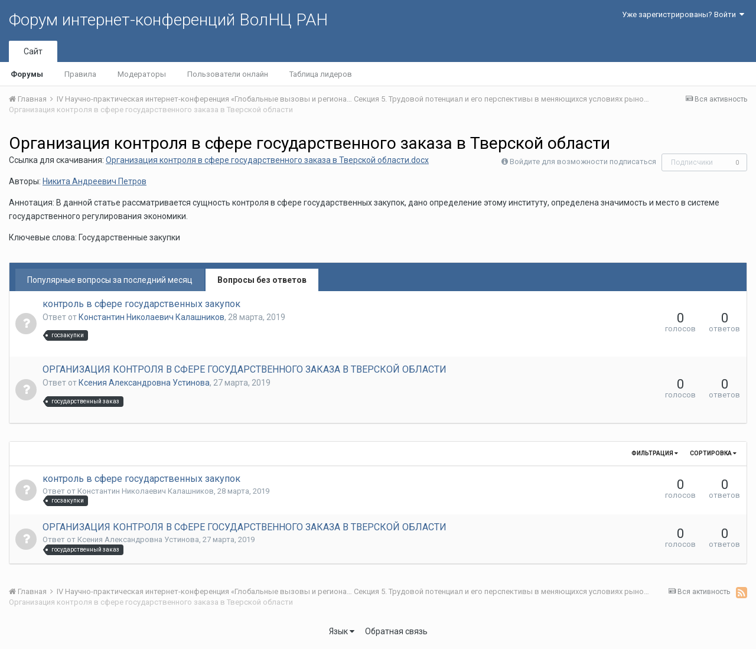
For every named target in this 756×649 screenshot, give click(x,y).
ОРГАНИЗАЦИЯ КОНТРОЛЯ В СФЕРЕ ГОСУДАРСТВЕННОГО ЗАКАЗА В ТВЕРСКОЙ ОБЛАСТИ (245, 369)
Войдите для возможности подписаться (583, 161)
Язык (341, 631)
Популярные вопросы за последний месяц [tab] (110, 280)
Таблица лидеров (320, 74)
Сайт (33, 51)
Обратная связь (396, 631)
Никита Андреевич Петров (94, 181)
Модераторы (142, 74)
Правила (80, 74)
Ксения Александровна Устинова (144, 382)
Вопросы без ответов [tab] (262, 280)
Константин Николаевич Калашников (151, 317)
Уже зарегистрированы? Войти (683, 14)
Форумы (27, 74)
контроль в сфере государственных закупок (141, 303)
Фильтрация (654, 453)
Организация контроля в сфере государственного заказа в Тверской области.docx (267, 160)
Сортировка (713, 453)
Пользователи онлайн (227, 74)
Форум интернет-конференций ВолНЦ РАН (168, 20)
